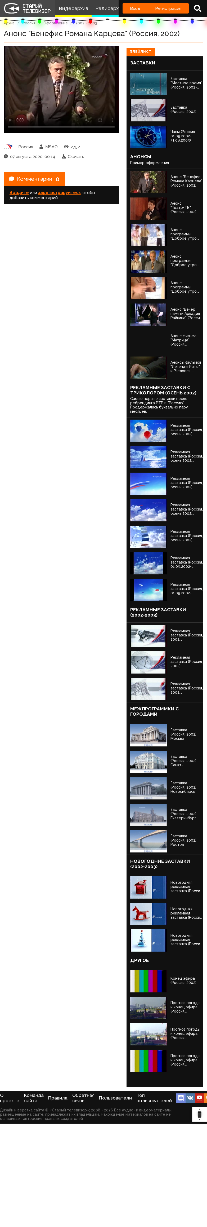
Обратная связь (83, 1098)
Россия (28, 23)
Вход (135, 8)
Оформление (55, 23)
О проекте (9, 1098)
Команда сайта (34, 1098)
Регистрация (168, 8)
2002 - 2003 (86, 23)
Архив (9, 23)
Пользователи (115, 1098)
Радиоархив (109, 8)
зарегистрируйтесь (59, 192)
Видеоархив (73, 8)
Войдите (19, 192)
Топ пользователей (154, 1098)
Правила (58, 1098)
